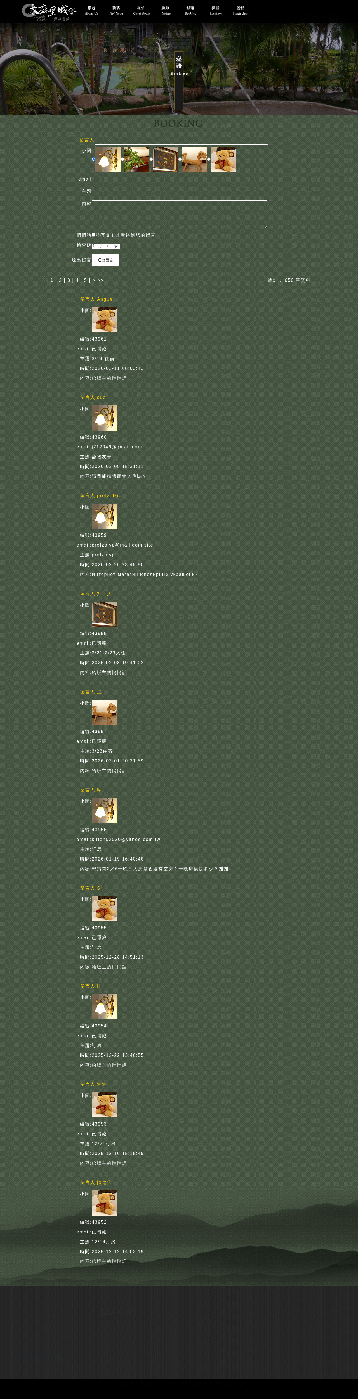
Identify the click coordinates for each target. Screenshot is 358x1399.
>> (101, 279)
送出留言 (105, 259)
